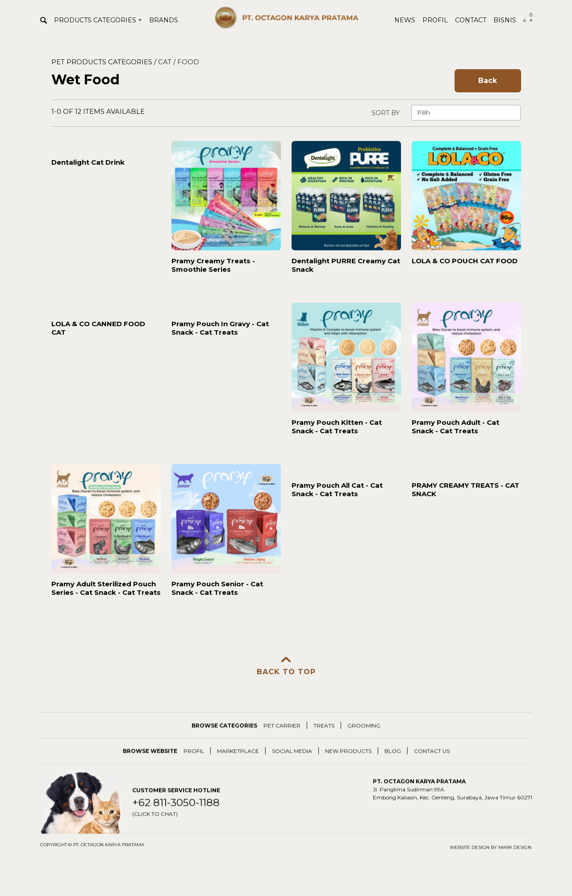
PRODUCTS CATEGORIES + (98, 20)
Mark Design (514, 860)
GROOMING (363, 738)
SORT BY (386, 113)
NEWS (404, 20)
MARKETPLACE (238, 764)
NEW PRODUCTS (348, 764)
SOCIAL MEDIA (292, 764)
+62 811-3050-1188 (176, 820)
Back (487, 80)
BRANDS (163, 20)
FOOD (188, 62)
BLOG (392, 764)
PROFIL (435, 20)
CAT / (167, 62)
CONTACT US (432, 764)
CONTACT (470, 20)
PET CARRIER (282, 738)
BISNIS (504, 20)
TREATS (323, 738)
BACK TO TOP (286, 666)
